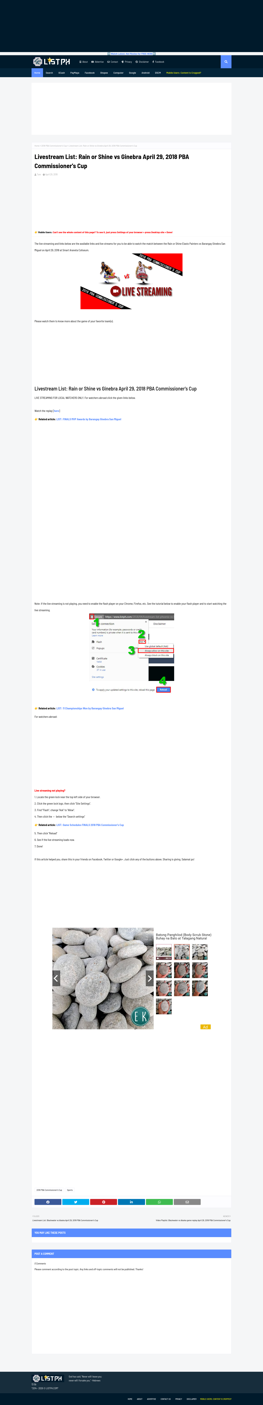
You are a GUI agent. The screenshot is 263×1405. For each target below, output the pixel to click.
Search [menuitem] (49, 72)
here (56, 410)
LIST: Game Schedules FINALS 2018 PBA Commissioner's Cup (90, 825)
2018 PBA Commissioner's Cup (54, 145)
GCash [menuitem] (61, 72)
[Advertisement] (131, 26)
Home (37, 145)
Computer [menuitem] (118, 72)
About (84, 61)
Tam (39, 174)
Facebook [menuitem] (90, 72)
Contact (112, 61)
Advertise (97, 61)
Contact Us (166, 1399)
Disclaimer (142, 61)
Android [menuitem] (145, 72)
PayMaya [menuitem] (74, 72)
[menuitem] (184, 72)
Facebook (158, 61)
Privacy (127, 61)
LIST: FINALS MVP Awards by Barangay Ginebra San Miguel (88, 419)
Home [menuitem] (37, 72)
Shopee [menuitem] (104, 72)
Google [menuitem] (132, 72)
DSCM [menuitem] (158, 72)
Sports (70, 1190)
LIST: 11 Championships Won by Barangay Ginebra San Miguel (90, 708)
